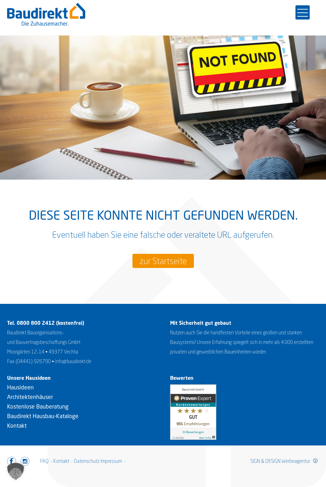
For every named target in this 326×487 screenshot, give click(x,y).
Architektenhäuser (30, 397)
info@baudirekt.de (73, 361)
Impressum (111, 461)
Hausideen (20, 387)
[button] (15, 471)
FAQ (44, 461)
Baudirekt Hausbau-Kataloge (42, 416)
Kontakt (17, 425)
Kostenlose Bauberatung (38, 406)
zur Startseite (163, 261)
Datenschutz (86, 461)
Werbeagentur (296, 461)
